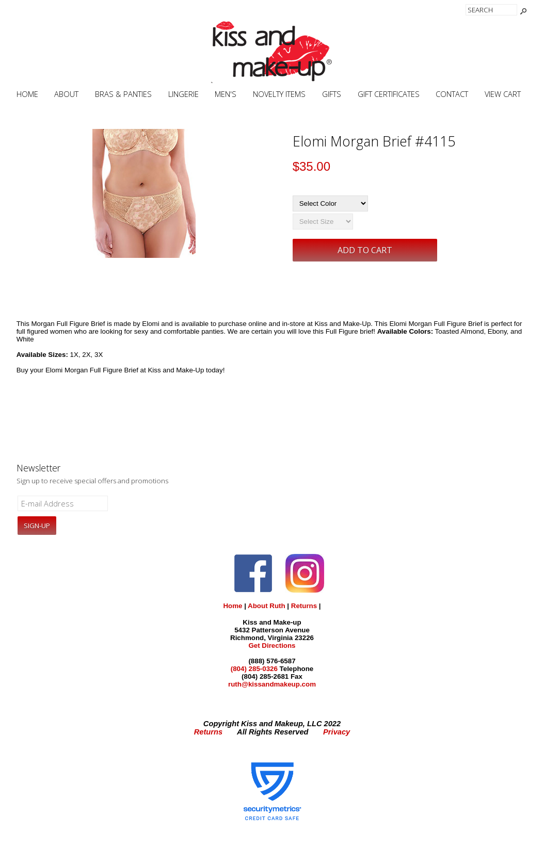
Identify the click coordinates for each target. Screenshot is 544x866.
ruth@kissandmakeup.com (272, 684)
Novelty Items (279, 94)
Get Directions (271, 645)
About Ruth (266, 606)
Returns (304, 606)
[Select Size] (323, 222)
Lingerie (183, 94)
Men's (225, 94)
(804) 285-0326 (254, 669)
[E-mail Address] (63, 503)
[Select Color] (330, 203)
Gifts (331, 94)
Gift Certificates (389, 94)
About (66, 94)
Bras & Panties (123, 94)
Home (27, 94)
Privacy (336, 732)
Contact (452, 94)
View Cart (503, 94)
